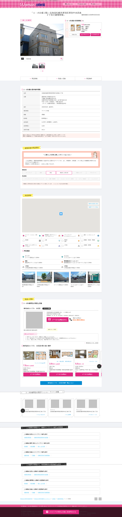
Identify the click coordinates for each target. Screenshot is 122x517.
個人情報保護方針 (33, 506)
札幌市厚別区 (60, 498)
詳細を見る (74, 34)
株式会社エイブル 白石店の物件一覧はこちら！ (61, 383)
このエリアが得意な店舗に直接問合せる (61, 512)
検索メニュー (95, 4)
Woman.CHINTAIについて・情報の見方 (67, 506)
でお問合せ (35, 374)
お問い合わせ (43, 506)
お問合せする (85, 34)
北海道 (53, 498)
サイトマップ (52, 506)
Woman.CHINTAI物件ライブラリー (42, 498)
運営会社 (24, 506)
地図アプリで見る (93, 207)
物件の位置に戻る (93, 203)
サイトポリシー (83, 506)
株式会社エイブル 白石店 (92, 342)
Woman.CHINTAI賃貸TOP (26, 498)
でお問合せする (57, 319)
